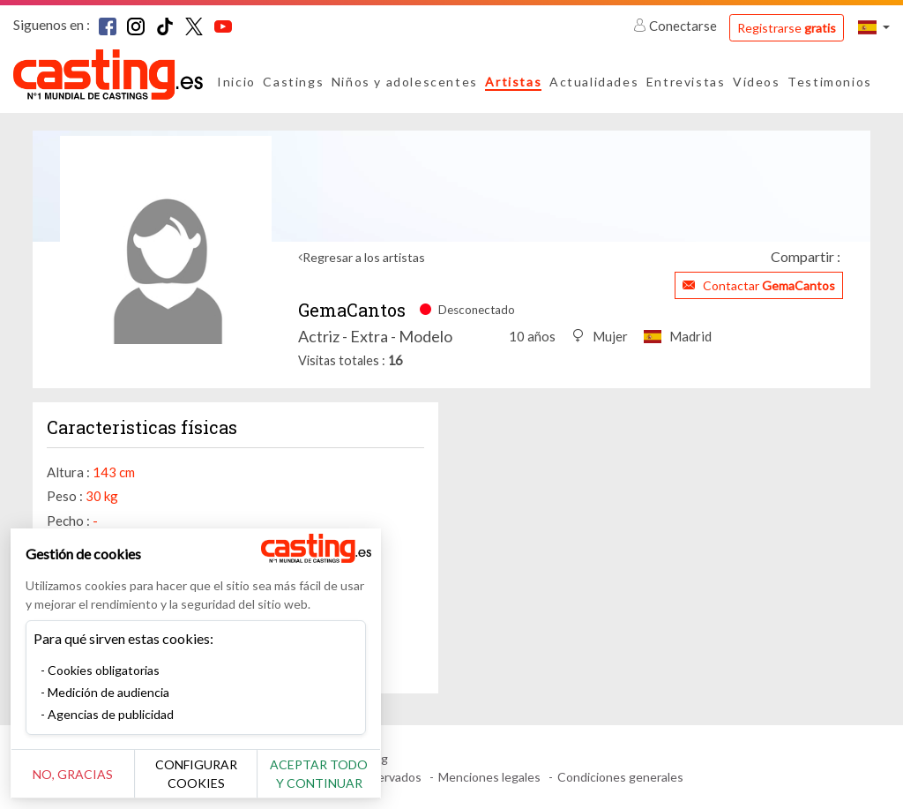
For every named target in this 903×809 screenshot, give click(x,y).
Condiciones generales (620, 776)
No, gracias (73, 774)
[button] (874, 27)
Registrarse (786, 27)
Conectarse (676, 26)
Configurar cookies (196, 773)
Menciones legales (489, 776)
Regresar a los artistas (363, 257)
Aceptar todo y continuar (319, 773)
